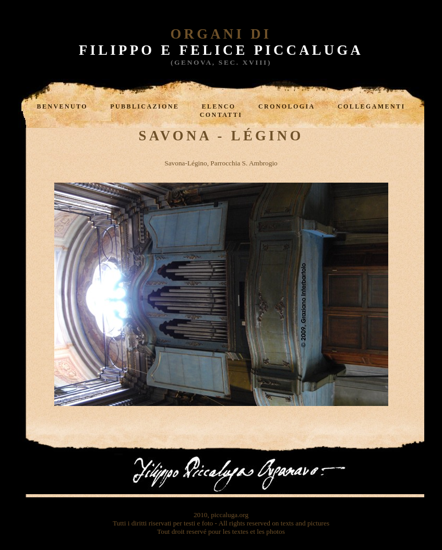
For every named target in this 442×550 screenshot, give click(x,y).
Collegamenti (371, 106)
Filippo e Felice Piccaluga (221, 50)
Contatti (221, 114)
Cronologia (286, 106)
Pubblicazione (144, 106)
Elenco (219, 106)
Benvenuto (62, 106)
